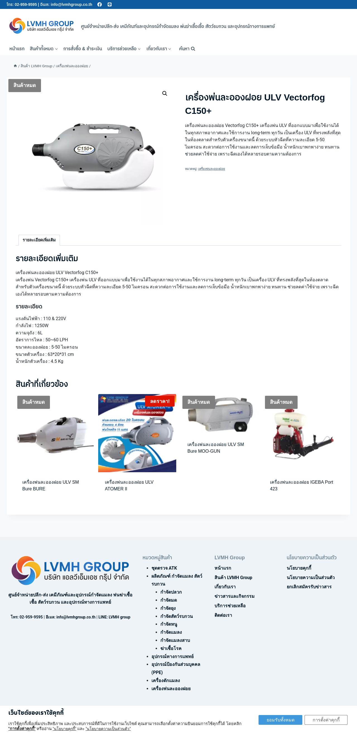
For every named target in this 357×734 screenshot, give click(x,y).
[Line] (109, 4)
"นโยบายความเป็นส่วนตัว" (108, 728)
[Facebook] (99, 4)
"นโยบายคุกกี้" (64, 728)
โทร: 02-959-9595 (22, 4)
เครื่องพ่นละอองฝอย (211, 169)
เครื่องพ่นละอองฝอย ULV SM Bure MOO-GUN (215, 448)
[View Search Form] (187, 49)
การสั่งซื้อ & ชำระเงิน (82, 48)
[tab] (39, 240)
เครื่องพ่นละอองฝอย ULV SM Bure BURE (50, 485)
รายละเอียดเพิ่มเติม (39, 240)
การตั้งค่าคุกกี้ (325, 720)
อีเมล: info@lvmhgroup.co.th (66, 4)
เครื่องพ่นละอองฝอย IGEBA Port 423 (301, 485)
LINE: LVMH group (114, 617)
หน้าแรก (17, 48)
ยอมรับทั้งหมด (279, 720)
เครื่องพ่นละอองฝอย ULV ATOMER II (129, 485)
